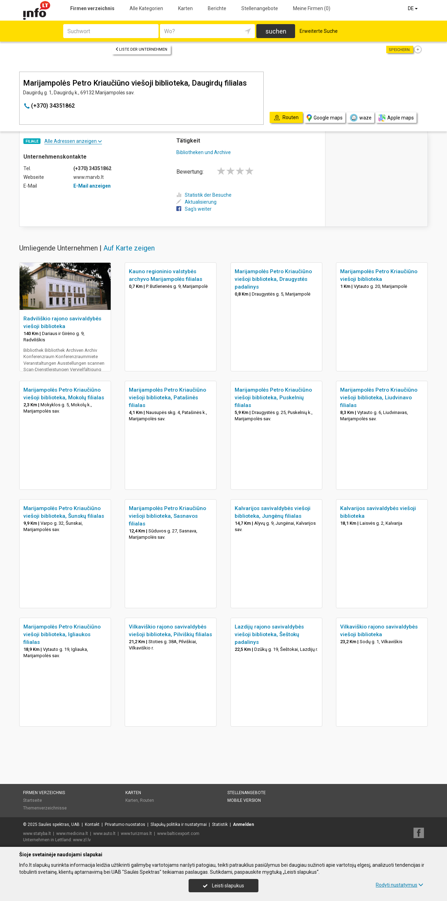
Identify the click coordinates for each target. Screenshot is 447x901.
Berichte (217, 8)
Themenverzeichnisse (45, 808)
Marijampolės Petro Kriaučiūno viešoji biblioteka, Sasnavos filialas (167, 516)
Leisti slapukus (223, 885)
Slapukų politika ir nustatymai (179, 824)
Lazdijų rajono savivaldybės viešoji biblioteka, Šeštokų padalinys (269, 634)
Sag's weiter (194, 209)
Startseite (32, 800)
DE (413, 8)
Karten (185, 8)
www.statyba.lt (37, 833)
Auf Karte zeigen (129, 248)
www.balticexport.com (178, 833)
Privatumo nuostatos (125, 824)
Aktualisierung (196, 202)
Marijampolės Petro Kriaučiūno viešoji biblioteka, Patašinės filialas (167, 397)
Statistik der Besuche (204, 195)
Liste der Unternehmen (141, 49)
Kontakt (92, 824)
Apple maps (396, 118)
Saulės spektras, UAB (59, 824)
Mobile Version (244, 800)
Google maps (325, 118)
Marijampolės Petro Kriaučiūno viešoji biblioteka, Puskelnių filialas (273, 397)
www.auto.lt (104, 833)
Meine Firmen (311, 8)
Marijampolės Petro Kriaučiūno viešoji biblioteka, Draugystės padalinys (273, 279)
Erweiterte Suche (319, 31)
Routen (147, 800)
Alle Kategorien (146, 8)
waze (360, 117)
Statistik (220, 824)
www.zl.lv (82, 839)
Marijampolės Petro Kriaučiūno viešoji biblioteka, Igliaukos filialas (62, 634)
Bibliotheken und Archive (203, 152)
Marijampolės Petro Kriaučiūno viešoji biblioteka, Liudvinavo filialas (378, 397)
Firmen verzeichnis (92, 8)
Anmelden (243, 824)
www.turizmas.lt (136, 833)
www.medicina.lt (72, 833)
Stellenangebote (259, 8)
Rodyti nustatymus (399, 885)
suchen (275, 31)
